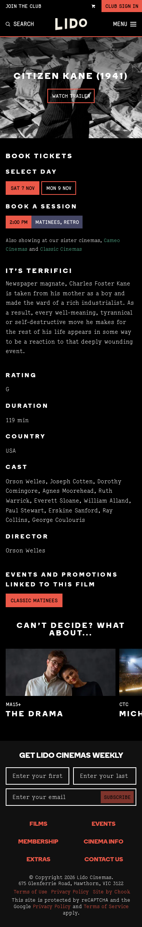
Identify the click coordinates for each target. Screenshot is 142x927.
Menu (124, 24)
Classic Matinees (34, 600)
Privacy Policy (70, 891)
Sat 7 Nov (22, 188)
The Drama (35, 714)
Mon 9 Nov (58, 188)
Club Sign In (121, 6)
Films (38, 824)
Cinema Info (103, 842)
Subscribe (117, 797)
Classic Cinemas (61, 249)
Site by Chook (111, 891)
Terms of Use (30, 891)
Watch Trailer (71, 96)
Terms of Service (106, 906)
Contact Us (103, 860)
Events (103, 824)
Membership (38, 842)
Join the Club (23, 6)
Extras (38, 860)
